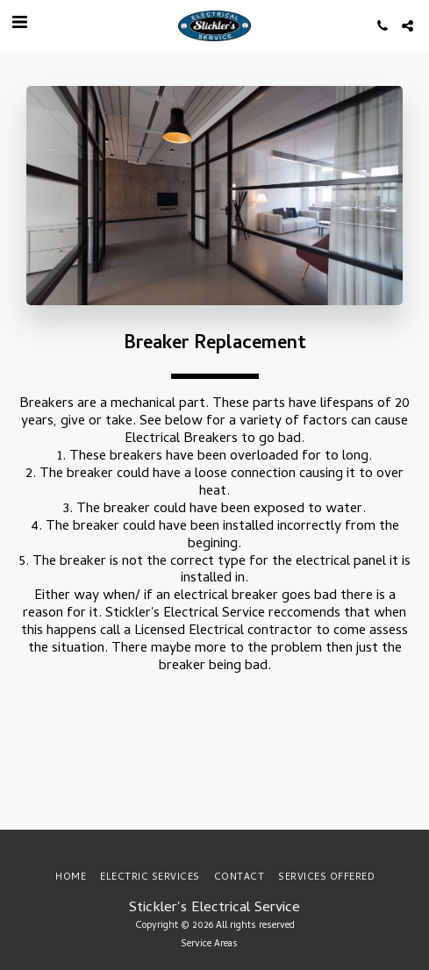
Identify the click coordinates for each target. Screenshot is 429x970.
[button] (19, 25)
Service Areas (209, 944)
